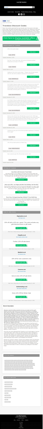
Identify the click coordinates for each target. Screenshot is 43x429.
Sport (31, 368)
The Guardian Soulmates (10, 388)
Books (30, 360)
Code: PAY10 (12, 137)
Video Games (22, 369)
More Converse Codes (22, 271)
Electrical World (8, 384)
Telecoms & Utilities (9, 369)
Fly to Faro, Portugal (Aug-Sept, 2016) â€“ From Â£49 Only (21, 197)
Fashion (14, 363)
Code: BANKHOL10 (13, 78)
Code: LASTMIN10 (13, 125)
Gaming (6, 365)
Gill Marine (7, 401)
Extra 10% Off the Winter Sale (21, 293)
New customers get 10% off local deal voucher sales (19, 154)
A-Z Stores (21, 422)
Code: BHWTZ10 (13, 159)
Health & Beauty (30, 365)
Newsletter (17, 11)
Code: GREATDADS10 (14, 148)
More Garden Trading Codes (22, 288)
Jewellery (22, 366)
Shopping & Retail (16, 368)
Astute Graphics (8, 382)
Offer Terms (10, 231)
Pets (31, 366)
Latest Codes (10, 11)
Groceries (23, 365)
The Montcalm (8, 386)
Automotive (20, 360)
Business (7, 362)
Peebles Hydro (8, 390)
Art (15, 360)
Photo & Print (8, 368)
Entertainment (8, 363)
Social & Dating (25, 368)
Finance (19, 363)
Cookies (21, 426)
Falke (6, 393)
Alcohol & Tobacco (9, 360)
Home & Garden (8, 366)
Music (27, 366)
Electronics (29, 362)
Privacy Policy (21, 427)
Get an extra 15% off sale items (21, 276)
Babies (25, 360)
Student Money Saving (26, 11)
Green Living (17, 365)
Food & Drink (31, 363)
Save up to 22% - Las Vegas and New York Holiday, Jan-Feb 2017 (21, 184)
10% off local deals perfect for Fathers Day (16, 142)
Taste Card (7, 395)
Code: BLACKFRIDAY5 (14, 110)
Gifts (11, 365)
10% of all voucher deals (12, 49)
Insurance (16, 366)
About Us (21, 423)
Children (12, 362)
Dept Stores (18, 362)
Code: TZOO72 (12, 66)
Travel (16, 369)
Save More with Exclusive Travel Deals (21, 172)
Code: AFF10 (12, 55)
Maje (6, 399)
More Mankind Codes (21, 254)
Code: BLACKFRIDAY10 (14, 94)
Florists (24, 363)
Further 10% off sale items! (21, 241)
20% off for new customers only (21, 258)
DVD (24, 362)
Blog (34, 11)
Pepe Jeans (7, 397)
